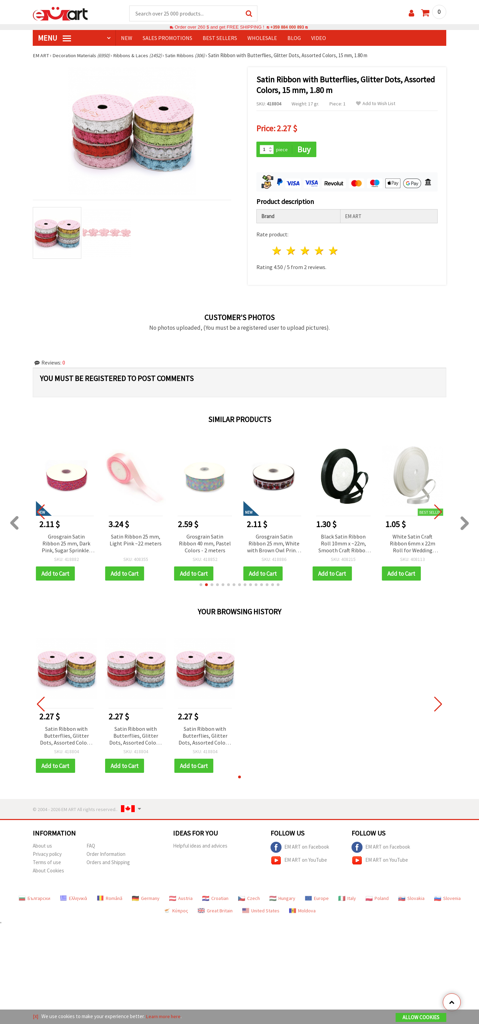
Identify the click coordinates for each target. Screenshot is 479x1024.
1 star (277, 250)
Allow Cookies (420, 1017)
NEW (126, 38)
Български (34, 898)
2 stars (291, 250)
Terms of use (47, 862)
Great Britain (215, 910)
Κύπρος (175, 910)
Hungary (282, 898)
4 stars (319, 250)
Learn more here (164, 1016)
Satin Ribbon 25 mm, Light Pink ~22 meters (136, 539)
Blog (294, 38)
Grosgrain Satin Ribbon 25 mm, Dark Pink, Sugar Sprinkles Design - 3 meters (66, 543)
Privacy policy (47, 854)
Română (109, 898)
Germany (146, 898)
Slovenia (447, 898)
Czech (249, 898)
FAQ (90, 845)
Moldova (302, 910)
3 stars (305, 250)
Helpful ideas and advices (200, 845)
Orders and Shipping (108, 862)
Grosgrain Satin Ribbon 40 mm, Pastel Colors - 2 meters (205, 542)
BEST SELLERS (220, 38)
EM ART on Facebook (300, 847)
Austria (181, 898)
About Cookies (48, 870)
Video (318, 38)
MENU (54, 38)
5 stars (333, 250)
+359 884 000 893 (287, 27)
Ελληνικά (73, 898)
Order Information (105, 854)
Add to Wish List (375, 103)
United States (260, 910)
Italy (347, 898)
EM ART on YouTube (299, 860)
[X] (36, 1016)
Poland (377, 898)
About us (42, 845)
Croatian (215, 898)
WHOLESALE (262, 38)
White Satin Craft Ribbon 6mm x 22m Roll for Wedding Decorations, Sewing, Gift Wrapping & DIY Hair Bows (412, 543)
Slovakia (411, 898)
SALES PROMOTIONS (167, 38)
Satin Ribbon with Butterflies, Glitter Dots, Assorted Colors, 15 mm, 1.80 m (66, 736)
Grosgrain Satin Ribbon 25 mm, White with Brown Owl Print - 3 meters (274, 543)
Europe (317, 898)
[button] (201, 584)
